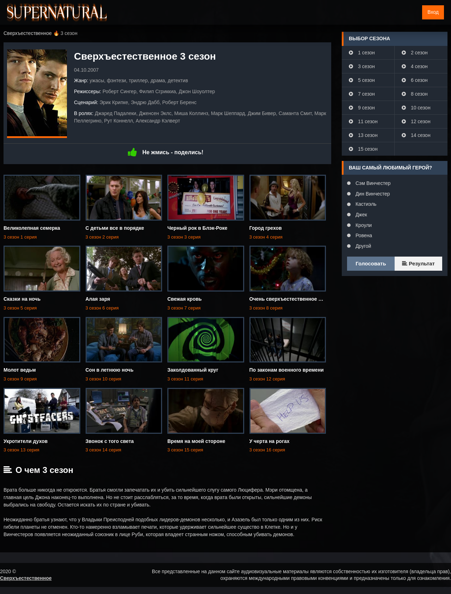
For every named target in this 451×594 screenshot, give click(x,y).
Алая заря (98, 299)
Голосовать (371, 263)
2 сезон (415, 52)
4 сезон (415, 66)
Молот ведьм (20, 370)
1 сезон (362, 52)
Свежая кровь (184, 299)
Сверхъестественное (26, 578)
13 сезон (363, 135)
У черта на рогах (269, 441)
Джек (360, 214)
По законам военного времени (286, 370)
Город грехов (265, 228)
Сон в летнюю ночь (110, 370)
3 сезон (362, 66)
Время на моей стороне (196, 441)
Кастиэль (365, 204)
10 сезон (416, 107)
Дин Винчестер (372, 194)
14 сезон (416, 135)
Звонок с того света (110, 441)
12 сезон (416, 121)
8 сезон (415, 94)
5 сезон (362, 80)
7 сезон (362, 94)
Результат (418, 263)
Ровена (363, 235)
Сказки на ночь (22, 299)
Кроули (363, 225)
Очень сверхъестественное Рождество (297, 299)
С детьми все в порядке (115, 228)
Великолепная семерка (32, 228)
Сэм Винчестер (372, 183)
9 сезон (362, 107)
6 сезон (415, 80)
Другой (362, 246)
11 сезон (363, 121)
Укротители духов (26, 441)
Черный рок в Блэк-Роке (197, 228)
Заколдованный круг (192, 370)
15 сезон (363, 149)
